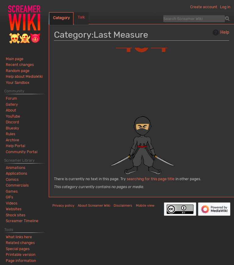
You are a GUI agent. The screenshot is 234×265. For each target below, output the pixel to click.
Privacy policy (63, 206)
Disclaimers (123, 206)
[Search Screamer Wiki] (194, 18)
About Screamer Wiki (94, 206)
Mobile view (145, 206)
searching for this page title (151, 179)
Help (220, 32)
